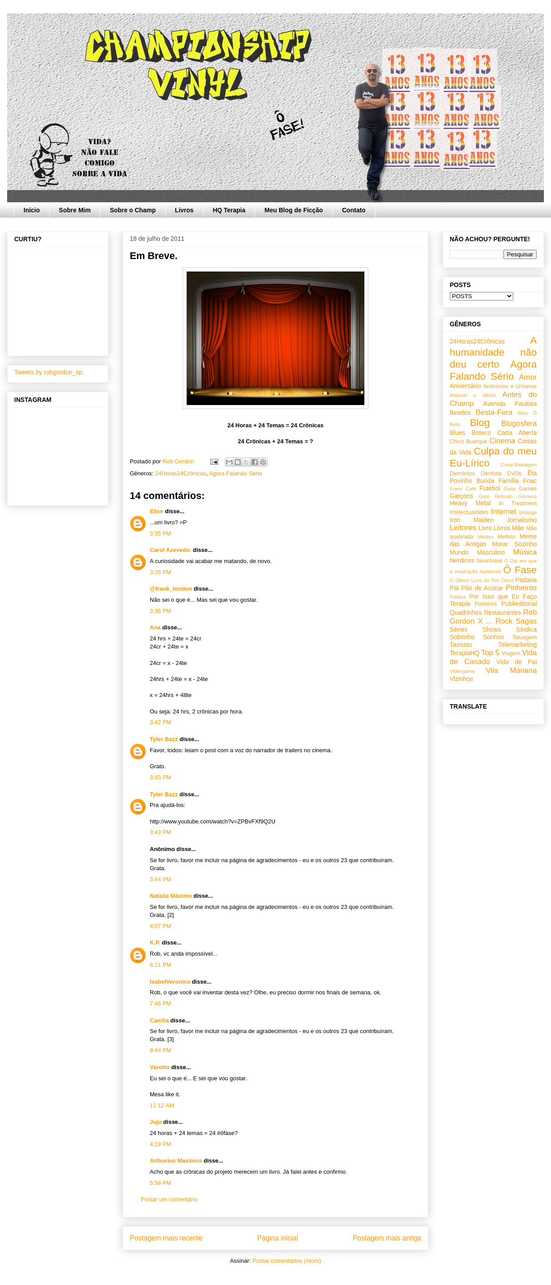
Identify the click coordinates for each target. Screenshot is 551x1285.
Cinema (502, 441)
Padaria (526, 580)
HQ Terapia (229, 210)
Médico (485, 536)
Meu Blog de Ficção (293, 210)
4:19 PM (160, 1144)
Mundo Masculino (477, 552)
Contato (354, 210)
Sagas (526, 621)
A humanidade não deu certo (493, 352)
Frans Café (463, 488)
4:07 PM (160, 926)
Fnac (530, 480)
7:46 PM (160, 1003)
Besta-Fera (493, 412)
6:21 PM (160, 964)
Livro (485, 527)
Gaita (509, 488)
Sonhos (493, 636)
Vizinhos (461, 678)
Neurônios (489, 561)
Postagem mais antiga (387, 1238)
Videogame (462, 671)
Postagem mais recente (166, 1238)
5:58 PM (160, 1183)
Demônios (462, 473)
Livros (184, 210)
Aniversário (465, 385)
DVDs (514, 473)
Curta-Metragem (519, 464)
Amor (528, 377)
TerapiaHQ (464, 653)
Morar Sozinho (514, 543)
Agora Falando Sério (235, 473)
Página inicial (277, 1238)
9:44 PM (160, 1050)
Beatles (460, 412)
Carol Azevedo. (170, 550)
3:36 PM (160, 611)
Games (528, 489)
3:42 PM (160, 722)
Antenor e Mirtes (473, 395)
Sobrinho (462, 636)
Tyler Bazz (164, 739)
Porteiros (486, 604)
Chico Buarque (468, 441)
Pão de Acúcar (482, 588)
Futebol (489, 488)
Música (525, 552)
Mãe (518, 527)
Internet (503, 511)
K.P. (155, 942)
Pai (454, 588)
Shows (491, 629)
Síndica (526, 629)
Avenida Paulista (510, 403)
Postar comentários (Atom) (286, 1260)
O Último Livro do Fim (474, 580)
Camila (159, 1020)
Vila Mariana (511, 670)
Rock (503, 621)
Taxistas (461, 644)
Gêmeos (527, 496)
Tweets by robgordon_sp (48, 372)
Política (458, 597)
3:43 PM (160, 777)
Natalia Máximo (171, 895)
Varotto (160, 1067)
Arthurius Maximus (176, 1160)
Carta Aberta (517, 432)
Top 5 (490, 653)
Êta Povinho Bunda (493, 477)
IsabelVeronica (170, 981)
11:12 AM (162, 1105)
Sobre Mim (75, 210)
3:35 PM (160, 533)
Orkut (507, 580)
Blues (457, 432)
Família (509, 480)
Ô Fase (520, 570)
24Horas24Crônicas (180, 473)
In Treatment (518, 503)
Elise (156, 511)
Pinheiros (521, 588)
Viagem (511, 653)
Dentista (491, 473)
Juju (156, 1122)
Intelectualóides (469, 512)
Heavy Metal (470, 503)
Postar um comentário (169, 1199)
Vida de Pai (516, 661)
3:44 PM (160, 879)
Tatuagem (524, 637)
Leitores (463, 527)
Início (32, 210)
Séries (458, 629)
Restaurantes (502, 612)
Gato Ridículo (495, 496)
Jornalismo (522, 519)
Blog (480, 422)
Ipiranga (528, 512)
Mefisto (506, 537)
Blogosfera (519, 423)
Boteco (481, 432)
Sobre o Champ (133, 210)
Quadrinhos (466, 612)
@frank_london (171, 588)
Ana (155, 627)
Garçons (461, 495)
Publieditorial (519, 603)
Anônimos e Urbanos (510, 386)
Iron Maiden (472, 519)
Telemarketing (517, 644)
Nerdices (462, 560)
